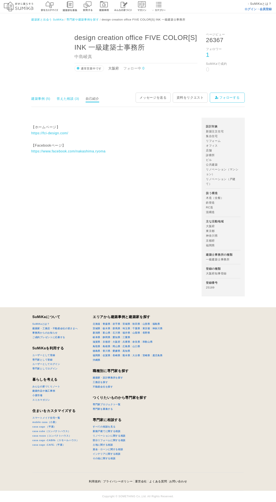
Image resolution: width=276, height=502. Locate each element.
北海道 (96, 324)
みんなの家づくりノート (46, 386)
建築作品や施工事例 (43, 391)
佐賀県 (106, 355)
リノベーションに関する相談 (109, 435)
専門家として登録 (42, 359)
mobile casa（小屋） (45, 422)
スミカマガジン (41, 400)
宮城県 (126, 324)
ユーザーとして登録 (43, 355)
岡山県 (116, 346)
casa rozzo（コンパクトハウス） (51, 435)
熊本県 (126, 355)
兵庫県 (126, 341)
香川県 (106, 351)
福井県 (126, 332)
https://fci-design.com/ (49, 133)
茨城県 (96, 328)
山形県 (146, 324)
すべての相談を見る (104, 426)
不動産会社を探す (103, 386)
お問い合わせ (178, 481)
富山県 (106, 332)
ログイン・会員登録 (258, 9)
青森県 (106, 324)
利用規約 (95, 481)
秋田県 (136, 324)
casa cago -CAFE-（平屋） (48, 444)
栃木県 (106, 328)
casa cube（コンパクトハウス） (51, 431)
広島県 (126, 346)
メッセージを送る (153, 97)
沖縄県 (96, 360)
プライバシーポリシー (118, 481)
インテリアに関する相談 (107, 454)
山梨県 (136, 332)
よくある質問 (158, 481)
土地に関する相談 (103, 444)
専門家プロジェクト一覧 (107, 404)
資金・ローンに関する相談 (108, 449)
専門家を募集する (103, 409)
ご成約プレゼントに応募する (48, 337)
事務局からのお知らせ (45, 332)
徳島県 (96, 351)
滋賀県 (96, 341)
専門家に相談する (107, 420)
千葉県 (136, 328)
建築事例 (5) (40, 98)
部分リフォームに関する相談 (109, 440)
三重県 (126, 337)
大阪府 (116, 341)
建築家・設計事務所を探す (108, 377)
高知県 (126, 351)
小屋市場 (37, 395)
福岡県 (96, 355)
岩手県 (116, 324)
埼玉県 (126, 328)
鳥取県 (96, 346)
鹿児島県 (157, 355)
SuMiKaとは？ (41, 324)
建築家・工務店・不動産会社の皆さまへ (55, 328)
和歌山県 (148, 341)
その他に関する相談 (104, 458)
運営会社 (141, 481)
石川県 (116, 332)
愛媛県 (116, 351)
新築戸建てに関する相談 (107, 431)
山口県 (136, 346)
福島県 (156, 324)
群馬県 (116, 328)
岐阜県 (96, 337)
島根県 (106, 346)
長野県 (146, 332)
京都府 (106, 341)
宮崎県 (146, 355)
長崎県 (116, 355)
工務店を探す (100, 382)
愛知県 (116, 337)
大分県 (136, 355)
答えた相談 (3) (68, 98)
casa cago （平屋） (44, 426)
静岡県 (106, 337)
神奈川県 (157, 328)
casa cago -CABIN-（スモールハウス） (55, 440)
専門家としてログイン (45, 368)
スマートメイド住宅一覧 (46, 417)
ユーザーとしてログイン (46, 364)
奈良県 (136, 341)
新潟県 (96, 332)
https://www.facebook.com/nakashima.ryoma (68, 151)
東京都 (146, 328)
